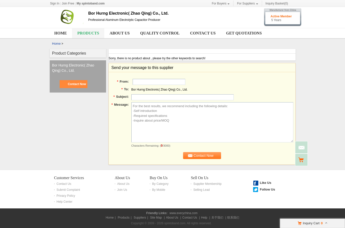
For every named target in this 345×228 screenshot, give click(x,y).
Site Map (156, 217)
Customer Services (69, 178)
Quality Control (160, 33)
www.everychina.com (183, 213)
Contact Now (77, 84)
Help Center (65, 201)
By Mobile (158, 190)
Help (204, 217)
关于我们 (217, 217)
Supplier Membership (207, 184)
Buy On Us (159, 178)
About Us (120, 33)
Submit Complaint (68, 190)
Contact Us (203, 33)
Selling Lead (201, 190)
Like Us (265, 183)
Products (88, 33)
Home (60, 33)
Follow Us (267, 189)
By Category (160, 184)
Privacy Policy (66, 195)
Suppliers (140, 217)
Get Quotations (244, 33)
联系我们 (233, 217)
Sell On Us (199, 178)
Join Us (122, 190)
